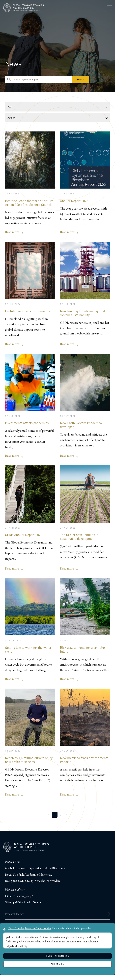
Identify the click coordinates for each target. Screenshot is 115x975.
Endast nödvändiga (57, 956)
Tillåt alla (57, 964)
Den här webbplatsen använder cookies (29, 928)
